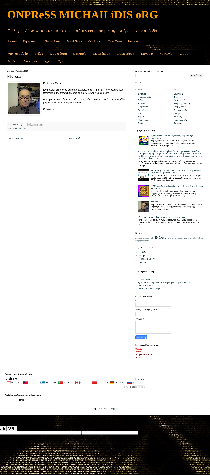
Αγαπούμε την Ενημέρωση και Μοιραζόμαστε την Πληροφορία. (164, 282)
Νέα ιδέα (154, 202)
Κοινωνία (166, 53)
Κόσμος (184, 53)
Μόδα (12, 61)
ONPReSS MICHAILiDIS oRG (82, 14)
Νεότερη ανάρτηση (16, 138)
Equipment (30, 41)
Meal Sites (74, 41)
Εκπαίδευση (101, 53)
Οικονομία (29, 61)
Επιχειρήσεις (126, 53)
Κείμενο (141, 117)
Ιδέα (24, 128)
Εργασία (147, 53)
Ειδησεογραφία (144, 97)
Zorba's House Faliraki (147, 279)
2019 (141, 252)
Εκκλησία (80, 53)
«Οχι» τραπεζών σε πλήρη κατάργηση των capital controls (162, 217)
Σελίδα (140, 123)
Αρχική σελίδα (18, 53)
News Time (53, 41)
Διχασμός (142, 94)
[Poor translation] (12, 428)
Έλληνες (141, 104)
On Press (95, 41)
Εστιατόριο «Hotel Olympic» (150, 289)
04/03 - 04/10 (147, 259)
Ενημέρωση (143, 107)
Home (12, 41)
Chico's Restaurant (146, 286)
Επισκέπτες (143, 110)
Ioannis (133, 41)
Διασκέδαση (58, 53)
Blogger (113, 409)
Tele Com (115, 41)
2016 (141, 256)
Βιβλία (38, 53)
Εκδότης (18, 128)
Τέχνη (47, 61)
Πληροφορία (143, 120)
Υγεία (61, 61)
